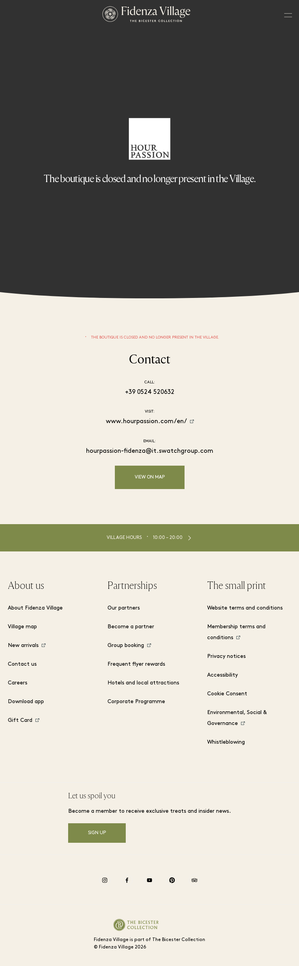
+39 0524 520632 (149, 392)
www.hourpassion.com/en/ (146, 421)
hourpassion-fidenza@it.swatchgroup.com (149, 451)
